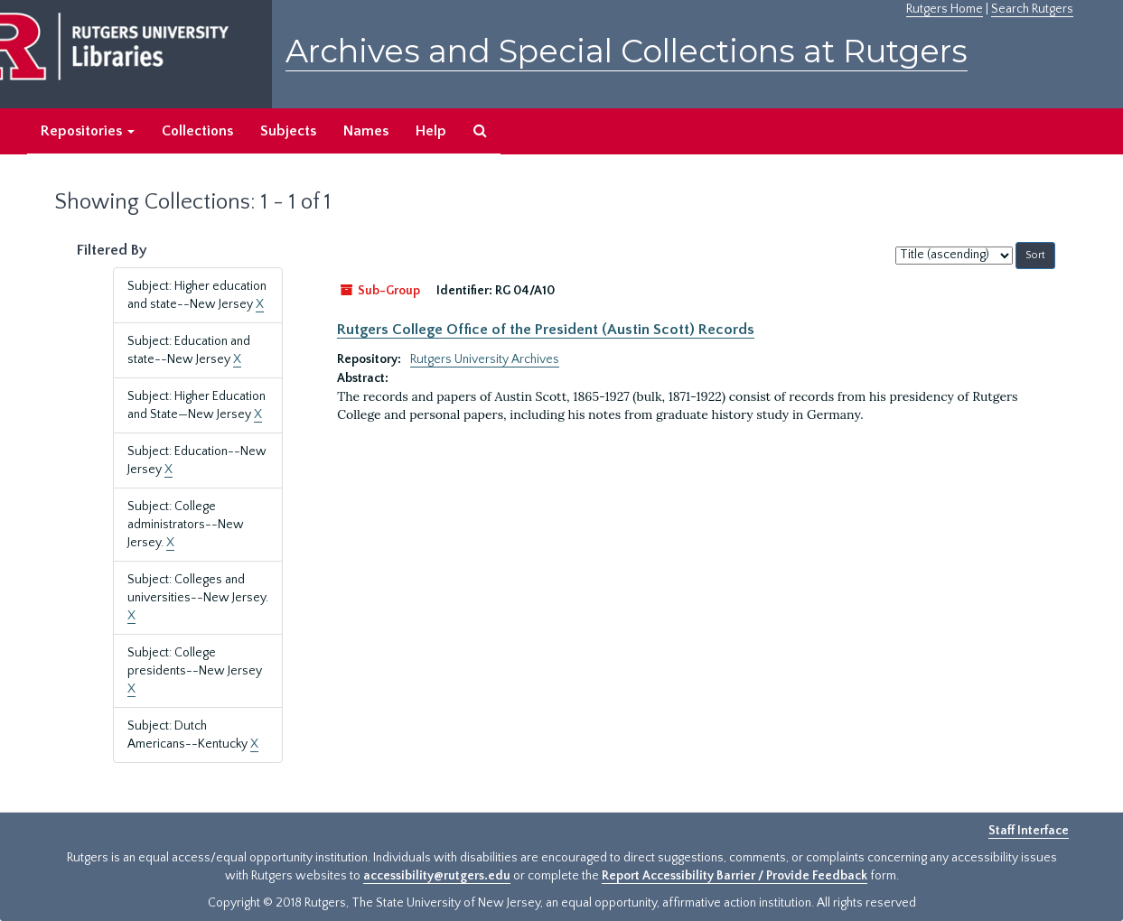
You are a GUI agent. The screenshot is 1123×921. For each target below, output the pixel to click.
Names (365, 131)
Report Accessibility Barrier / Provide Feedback (734, 876)
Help (431, 131)
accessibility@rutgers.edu (436, 876)
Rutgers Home (944, 9)
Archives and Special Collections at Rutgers (626, 51)
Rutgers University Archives (484, 359)
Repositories (88, 131)
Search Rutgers (1032, 9)
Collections (197, 131)
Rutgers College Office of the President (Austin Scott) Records (545, 329)
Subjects (288, 131)
